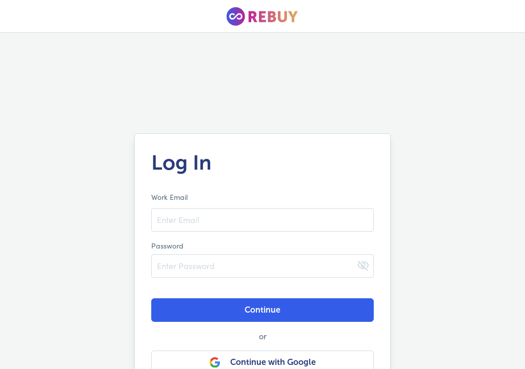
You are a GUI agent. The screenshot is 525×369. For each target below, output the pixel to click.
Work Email (169, 197)
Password (167, 246)
